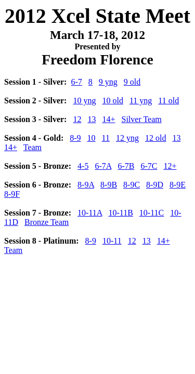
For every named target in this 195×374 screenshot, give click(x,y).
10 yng (84, 100)
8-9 (75, 137)
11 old (168, 100)
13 (91, 119)
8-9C (131, 184)
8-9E (178, 184)
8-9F (12, 194)
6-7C (148, 166)
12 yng (127, 137)
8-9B (108, 184)
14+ (108, 119)
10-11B (120, 212)
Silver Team (141, 119)
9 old (132, 81)
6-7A (103, 166)
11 (106, 137)
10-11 (112, 240)
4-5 (82, 166)
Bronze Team (46, 222)
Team (32, 147)
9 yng (108, 81)
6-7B (126, 166)
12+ (169, 166)
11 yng (140, 100)
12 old (155, 137)
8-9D (154, 184)
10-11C (151, 212)
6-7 (76, 81)
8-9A (85, 184)
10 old (112, 100)
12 (77, 119)
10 (91, 137)
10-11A (89, 212)
